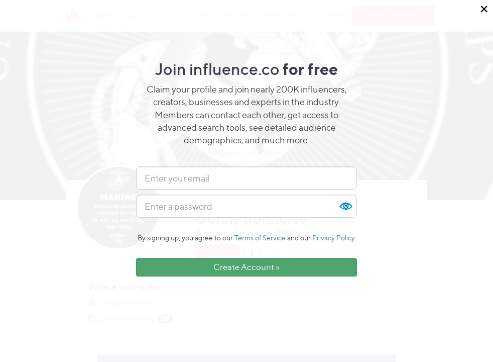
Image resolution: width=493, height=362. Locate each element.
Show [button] (345, 206)
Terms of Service (260, 237)
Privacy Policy (333, 237)
